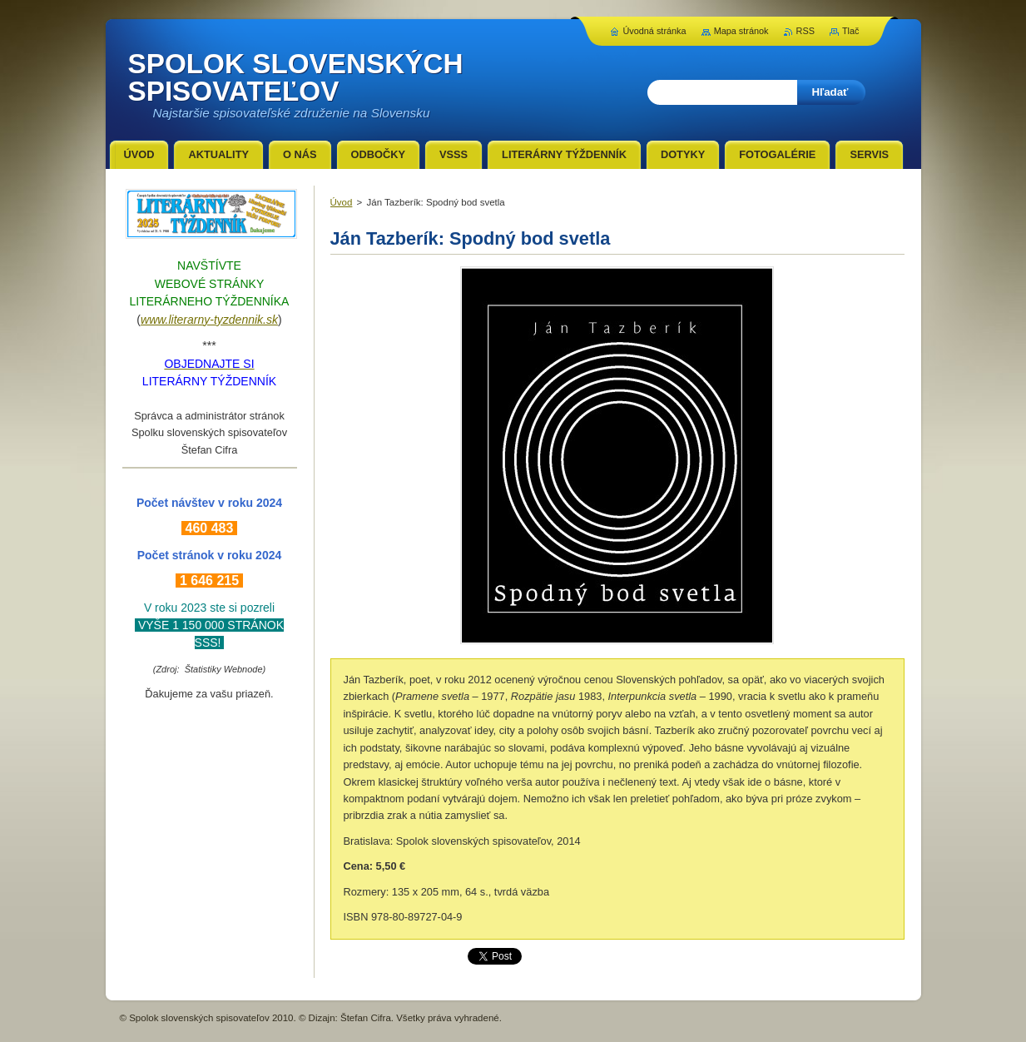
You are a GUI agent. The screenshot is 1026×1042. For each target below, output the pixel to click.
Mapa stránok (741, 31)
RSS (805, 31)
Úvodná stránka (654, 31)
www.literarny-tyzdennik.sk (209, 319)
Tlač (851, 31)
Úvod (341, 202)
